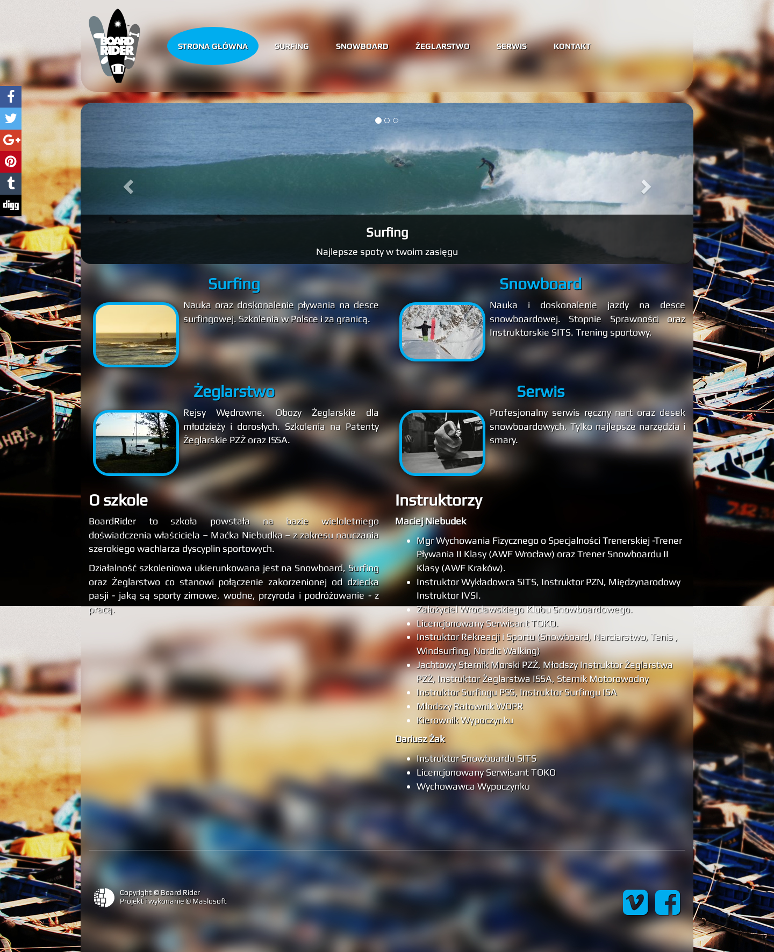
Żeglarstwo (442, 45)
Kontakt (572, 45)
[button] (127, 183)
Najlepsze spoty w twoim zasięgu (387, 251)
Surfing (292, 45)
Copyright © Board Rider (160, 892)
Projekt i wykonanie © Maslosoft (173, 901)
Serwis (512, 45)
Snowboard (362, 45)
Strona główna (213, 45)
